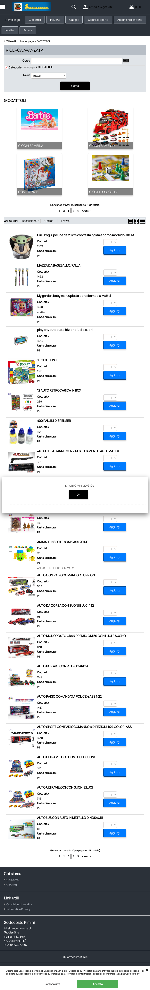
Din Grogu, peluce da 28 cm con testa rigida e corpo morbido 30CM (85, 238)
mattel (41, 315)
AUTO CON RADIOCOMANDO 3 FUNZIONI (66, 578)
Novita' (45, 33)
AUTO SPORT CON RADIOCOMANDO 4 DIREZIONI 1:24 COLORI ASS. (84, 730)
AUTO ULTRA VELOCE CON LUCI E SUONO (66, 760)
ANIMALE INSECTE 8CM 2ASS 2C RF (62, 545)
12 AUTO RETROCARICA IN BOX (59, 394)
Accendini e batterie (18, 33)
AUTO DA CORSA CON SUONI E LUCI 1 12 (65, 609)
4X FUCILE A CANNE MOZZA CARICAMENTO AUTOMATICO (78, 454)
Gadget (77, 20)
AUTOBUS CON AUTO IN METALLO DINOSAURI (70, 821)
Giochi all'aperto (102, 20)
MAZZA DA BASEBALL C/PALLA (58, 269)
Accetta (98, 984)
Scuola (64, 33)
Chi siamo (12, 883)
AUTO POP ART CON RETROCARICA (62, 669)
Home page (13, 20)
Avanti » (86, 214)
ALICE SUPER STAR (50, 515)
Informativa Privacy (18, 912)
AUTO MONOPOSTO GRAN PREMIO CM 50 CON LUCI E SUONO (81, 639)
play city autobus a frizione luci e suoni (65, 333)
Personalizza (52, 984)
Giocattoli (36, 20)
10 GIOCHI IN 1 (47, 363)
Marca (26, 78)
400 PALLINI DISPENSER (54, 424)
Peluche (57, 20)
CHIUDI (147, 970)
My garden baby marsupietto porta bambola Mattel (74, 299)
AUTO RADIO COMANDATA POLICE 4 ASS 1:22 (69, 700)
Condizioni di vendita (19, 907)
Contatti (11, 888)
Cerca (26, 64)
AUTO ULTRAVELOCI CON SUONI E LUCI (65, 791)
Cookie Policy (132, 973)
